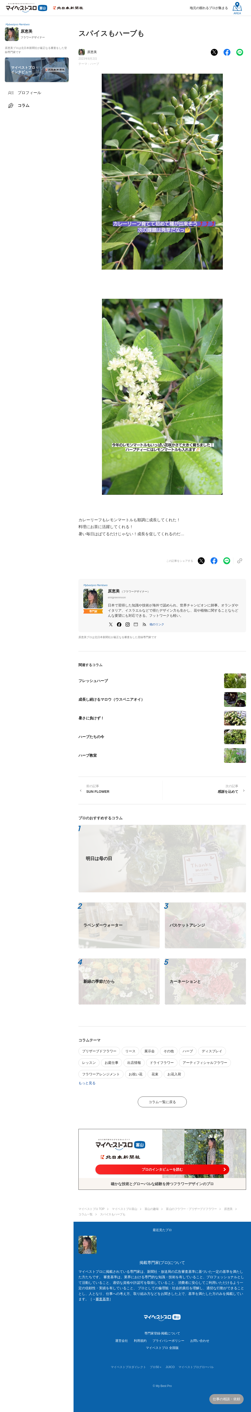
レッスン (89, 1063)
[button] (157, 624)
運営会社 (121, 1341)
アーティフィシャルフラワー (205, 1063)
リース (130, 1051)
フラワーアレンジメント (101, 1074)
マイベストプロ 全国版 (162, 1348)
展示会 (149, 1051)
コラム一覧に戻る (162, 1102)
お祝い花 (135, 1074)
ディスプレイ (212, 1051)
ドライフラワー (162, 1063)
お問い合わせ (199, 1341)
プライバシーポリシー (168, 1341)
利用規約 (140, 1341)
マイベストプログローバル (196, 1367)
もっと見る (87, 1083)
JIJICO (170, 1367)
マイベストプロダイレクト (128, 1367)
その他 (168, 1051)
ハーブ (94, 64)
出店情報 (134, 1063)
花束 (154, 1074)
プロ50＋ (156, 1367)
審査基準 (102, 1299)
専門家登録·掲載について (162, 1333)
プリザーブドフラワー (99, 1051)
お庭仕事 (111, 1063)
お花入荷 (174, 1074)
